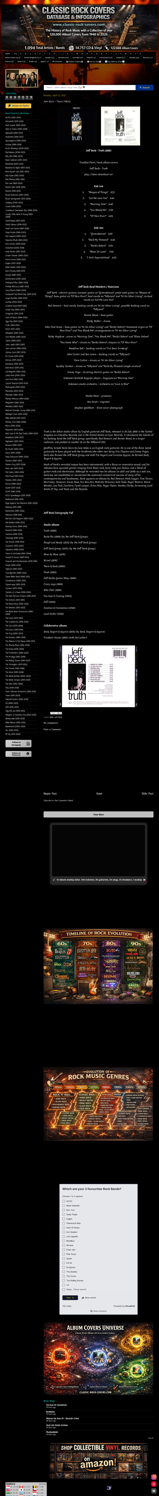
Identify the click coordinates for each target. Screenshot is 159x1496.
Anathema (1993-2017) (14, 137)
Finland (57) (120, 58)
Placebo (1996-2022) (14, 480)
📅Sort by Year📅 (94, 62)
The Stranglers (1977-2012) (16, 664)
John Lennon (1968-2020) (16, 348)
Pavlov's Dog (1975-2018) (15, 464)
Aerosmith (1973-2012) (15, 121)
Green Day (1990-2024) (15, 310)
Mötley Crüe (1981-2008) (16, 422)
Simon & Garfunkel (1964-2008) (18, 553)
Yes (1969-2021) (12, 730)
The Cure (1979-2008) (14, 626)
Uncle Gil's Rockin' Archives (57, 1425)
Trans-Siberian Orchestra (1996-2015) (21, 691)
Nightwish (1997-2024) (15, 441)
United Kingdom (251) (32, 58)
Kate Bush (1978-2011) (15, 368)
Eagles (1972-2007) (13, 263)
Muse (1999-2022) (13, 426)
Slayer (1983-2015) (13, 565)
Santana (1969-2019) (14, 534)
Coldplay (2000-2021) (14, 203)
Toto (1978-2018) (12, 688)
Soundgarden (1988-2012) (16, 573)
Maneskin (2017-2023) (14, 391)
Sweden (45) (134, 58)
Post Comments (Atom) (64, 800)
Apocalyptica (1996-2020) (16, 141)
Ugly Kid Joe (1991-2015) (15, 711)
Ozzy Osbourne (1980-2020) (17, 457)
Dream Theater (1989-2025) (17, 255)
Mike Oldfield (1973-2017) (15, 418)
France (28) (9, 62)
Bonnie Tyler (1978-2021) (15, 187)
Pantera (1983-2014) (14, 461)
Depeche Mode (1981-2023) (17, 240)
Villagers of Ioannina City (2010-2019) (21, 715)
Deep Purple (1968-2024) (16, 232)
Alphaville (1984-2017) (14, 133)
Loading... (98, 1251)
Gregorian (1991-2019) (14, 314)
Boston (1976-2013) (13, 191)
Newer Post (50, 793)
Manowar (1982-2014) (14, 395)
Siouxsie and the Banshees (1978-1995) (21, 561)
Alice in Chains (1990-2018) (16, 129)
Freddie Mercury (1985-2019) (17, 286)
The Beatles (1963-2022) (15, 608)
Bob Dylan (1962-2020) (15, 176)
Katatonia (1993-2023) (14, 364)
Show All (150, 1438)
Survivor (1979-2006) (14, 588)
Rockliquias (50, 1412)
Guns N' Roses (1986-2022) (17, 317)
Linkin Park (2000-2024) (15, 375)
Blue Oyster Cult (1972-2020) (17, 172)
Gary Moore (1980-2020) (16, 290)
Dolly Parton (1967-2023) (15, 252)
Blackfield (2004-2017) (14, 164)
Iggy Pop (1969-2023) (14, 321)
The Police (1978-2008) (15, 649)
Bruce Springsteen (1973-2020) (18, 199)
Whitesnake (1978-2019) (15, 719)
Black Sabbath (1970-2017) (16, 160)
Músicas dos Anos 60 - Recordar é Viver (62, 1418)
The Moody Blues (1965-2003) (18, 645)
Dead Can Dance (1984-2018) (17, 228)
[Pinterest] (154, 1484)
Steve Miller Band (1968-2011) (18, 577)
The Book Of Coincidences (56, 1405)
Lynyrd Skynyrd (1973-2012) (17, 383)
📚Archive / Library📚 (74, 62)
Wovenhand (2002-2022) (15, 726)
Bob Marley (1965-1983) (15, 179)
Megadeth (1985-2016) (15, 403)
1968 (51, 717)
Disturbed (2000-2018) (15, 248)
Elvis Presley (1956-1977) (15, 271)
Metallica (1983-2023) (14, 406)
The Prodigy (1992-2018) (15, 657)
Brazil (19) (33, 62)
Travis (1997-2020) (13, 695)
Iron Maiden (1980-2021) (16, 337)
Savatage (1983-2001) (14, 538)
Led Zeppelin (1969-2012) (16, 372)
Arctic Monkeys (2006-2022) (17, 148)
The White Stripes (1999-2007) (18, 680)
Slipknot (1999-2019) (14, 569)
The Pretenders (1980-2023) (17, 653)
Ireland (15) (91, 58)
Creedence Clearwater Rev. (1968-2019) (21, 210)
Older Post (147, 793)
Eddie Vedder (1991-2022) (16, 267)
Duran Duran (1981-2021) (16, 259)
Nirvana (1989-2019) (14, 445)
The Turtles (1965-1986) (15, 668)
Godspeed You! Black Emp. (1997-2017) (21, 294)
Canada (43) (49, 58)
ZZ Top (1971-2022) (13, 734)
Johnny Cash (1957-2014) (16, 352)
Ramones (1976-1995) (14, 515)
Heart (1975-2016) (13, 329)
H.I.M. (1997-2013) (13, 325)
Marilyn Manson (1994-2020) (17, 399)
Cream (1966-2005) (13, 206)
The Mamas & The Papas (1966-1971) (20, 641)
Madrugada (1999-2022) (15, 387)
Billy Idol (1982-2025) (14, 156)
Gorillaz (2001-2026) (14, 302)
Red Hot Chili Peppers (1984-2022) (19, 519)
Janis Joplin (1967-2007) (15, 345)
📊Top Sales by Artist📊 (115, 62)
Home (7, 54)
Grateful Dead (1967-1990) (16, 306)
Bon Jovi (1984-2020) (14, 183)
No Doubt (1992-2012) (14, 449)
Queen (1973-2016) (13, 488)
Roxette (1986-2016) (14, 530)
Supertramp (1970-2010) (15, 584)
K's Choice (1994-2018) (15, 356)
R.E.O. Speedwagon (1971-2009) (18, 495)
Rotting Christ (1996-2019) (16, 526)
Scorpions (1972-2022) (15, 546)
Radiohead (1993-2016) (15, 499)
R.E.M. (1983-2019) (13, 492)
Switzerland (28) (106, 58)
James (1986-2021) (13, 341)
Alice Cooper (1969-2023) (15, 125)
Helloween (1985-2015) (14, 333)
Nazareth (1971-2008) (14, 430)
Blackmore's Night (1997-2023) (18, 168)
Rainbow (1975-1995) (13, 507)
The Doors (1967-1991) (14, 630)
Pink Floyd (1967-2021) (15, 476)
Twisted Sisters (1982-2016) (17, 699)
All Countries (57, 62)
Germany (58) (63, 58)
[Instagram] (154, 1477)
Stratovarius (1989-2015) (16, 581)
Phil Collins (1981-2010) (15, 472)
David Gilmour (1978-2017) (16, 225)
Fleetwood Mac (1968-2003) (17, 283)
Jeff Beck (58, 717)
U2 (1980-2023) (12, 703)
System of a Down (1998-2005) (18, 592)
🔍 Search (145, 87)
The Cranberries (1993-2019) (17, 622)
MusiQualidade (52, 1432)
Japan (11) (44, 62)
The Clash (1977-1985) (14, 618)
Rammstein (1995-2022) (15, 511)
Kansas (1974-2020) (13, 360)
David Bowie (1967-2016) (15, 221)
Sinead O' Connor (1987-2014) (17, 557)
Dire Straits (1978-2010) (15, 244)
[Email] (154, 1491)
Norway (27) (148, 58)
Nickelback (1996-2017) (15, 437)
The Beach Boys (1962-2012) (17, 604)
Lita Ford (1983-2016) (14, 379)
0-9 (15, 54)
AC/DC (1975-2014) (13, 117)
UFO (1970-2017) (12, 707)
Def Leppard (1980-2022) (16, 236)
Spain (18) (21, 62)
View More (98, 814)
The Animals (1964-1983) (15, 600)
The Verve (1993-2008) (15, 672)
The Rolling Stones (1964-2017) (18, 661)
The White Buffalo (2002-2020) (18, 676)
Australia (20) (77, 58)
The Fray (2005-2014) (14, 633)
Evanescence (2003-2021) (16, 279)
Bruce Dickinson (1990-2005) (17, 195)
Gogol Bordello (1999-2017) (16, 298)
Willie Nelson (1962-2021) (16, 722)
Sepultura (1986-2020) (15, 550)
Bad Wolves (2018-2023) (15, 152)
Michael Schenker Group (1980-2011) (20, 410)
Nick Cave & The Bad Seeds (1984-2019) (22, 433)
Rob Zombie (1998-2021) (15, 522)
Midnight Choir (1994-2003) (16, 414)
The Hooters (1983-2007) (15, 637)
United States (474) (12, 58)
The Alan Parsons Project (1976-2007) (21, 596)
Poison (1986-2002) (13, 484)
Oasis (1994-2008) (13, 453)
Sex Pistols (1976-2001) (15, 542)
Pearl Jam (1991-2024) (14, 468)
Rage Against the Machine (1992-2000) (22, 503)
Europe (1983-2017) (13, 275)
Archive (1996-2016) (13, 145)
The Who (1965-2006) (14, 684)
